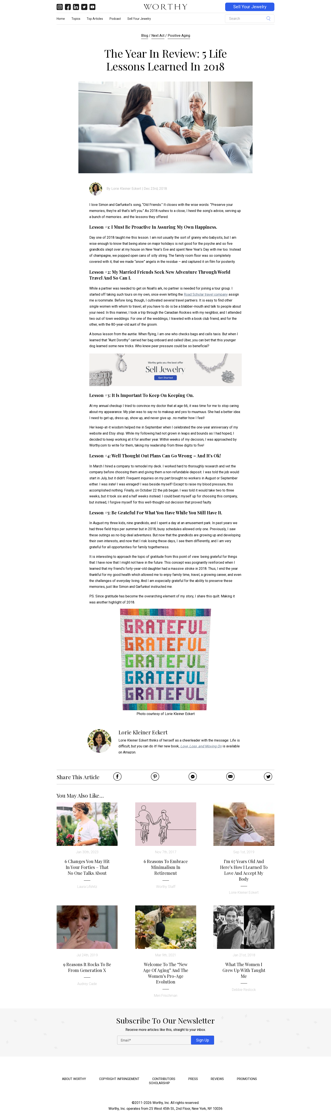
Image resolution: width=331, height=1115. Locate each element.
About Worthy (74, 1079)
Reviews (217, 1079)
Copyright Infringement (119, 1079)
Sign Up (202, 1040)
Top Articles (95, 18)
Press (193, 1079)
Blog (144, 35)
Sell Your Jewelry (249, 6)
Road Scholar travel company (206, 294)
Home (61, 18)
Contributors (163, 1079)
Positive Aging (179, 35)
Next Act (157, 35)
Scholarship (159, 1083)
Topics (75, 18)
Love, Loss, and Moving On (201, 746)
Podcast (115, 18)
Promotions (247, 1079)
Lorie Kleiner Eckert (126, 189)
